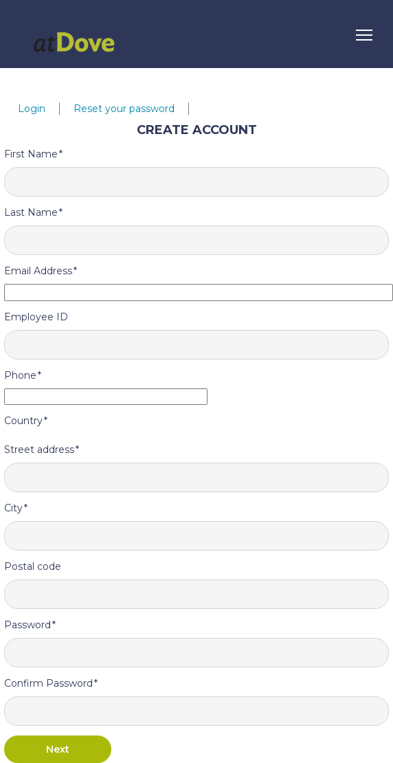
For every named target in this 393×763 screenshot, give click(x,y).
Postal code (32, 566)
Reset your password (124, 108)
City (13, 508)
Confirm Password (48, 683)
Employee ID (36, 317)
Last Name (31, 212)
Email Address (38, 271)
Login (31, 108)
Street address (39, 449)
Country (23, 420)
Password (27, 625)
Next (57, 749)
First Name (31, 154)
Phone (20, 375)
